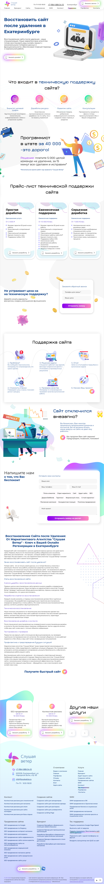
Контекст (60, 8)
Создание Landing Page (45, 813)
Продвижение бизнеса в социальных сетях (83, 807)
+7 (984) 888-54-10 (56, 5)
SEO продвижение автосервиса (15, 834)
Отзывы (56, 778)
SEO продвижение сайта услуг (15, 860)
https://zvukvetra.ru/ (45, 881)
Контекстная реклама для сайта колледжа (15, 810)
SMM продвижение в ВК (78, 800)
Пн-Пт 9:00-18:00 (23, 783)
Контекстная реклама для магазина (17, 803)
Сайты (28, 8)
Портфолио (85, 8)
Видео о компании (60, 771)
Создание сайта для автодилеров (49, 800)
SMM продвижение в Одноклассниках (84, 803)
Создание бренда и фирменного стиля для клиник (51, 840)
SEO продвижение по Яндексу (15, 828)
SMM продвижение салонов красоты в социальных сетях (84, 815)
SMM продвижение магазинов (81, 811)
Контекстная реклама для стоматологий (18, 800)
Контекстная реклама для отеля (15, 807)
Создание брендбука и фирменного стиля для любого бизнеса (50, 826)
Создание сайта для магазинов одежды (51, 803)
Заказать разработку (29, 869)
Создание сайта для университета (49, 810)
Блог (55, 783)
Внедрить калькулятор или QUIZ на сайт (84, 840)
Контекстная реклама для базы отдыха (18, 814)
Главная (7, 8)
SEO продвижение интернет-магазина (18, 831)
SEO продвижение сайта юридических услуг (18, 856)
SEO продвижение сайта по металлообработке (14, 844)
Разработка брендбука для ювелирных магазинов (51, 844)
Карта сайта (57, 785)
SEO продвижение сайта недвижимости (19, 837)
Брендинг (17, 8)
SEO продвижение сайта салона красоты (19, 840)
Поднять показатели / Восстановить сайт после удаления (85, 832)
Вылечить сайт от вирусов (79, 828)
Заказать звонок (90, 3)
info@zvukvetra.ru (23, 779)
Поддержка (72, 8)
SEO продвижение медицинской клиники (16, 849)
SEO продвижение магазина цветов (17, 853)
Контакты (96, 8)
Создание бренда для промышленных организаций (51, 830)
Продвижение (40, 8)
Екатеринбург (72, 5)
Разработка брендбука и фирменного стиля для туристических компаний (51, 835)
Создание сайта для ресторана (48, 807)
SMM (51, 8)
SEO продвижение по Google (14, 825)
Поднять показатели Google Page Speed (84, 825)
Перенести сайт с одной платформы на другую (84, 836)
